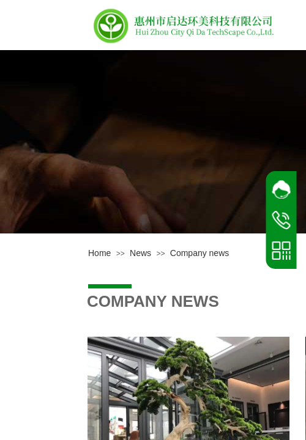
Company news (200, 253)
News (140, 253)
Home (99, 253)
